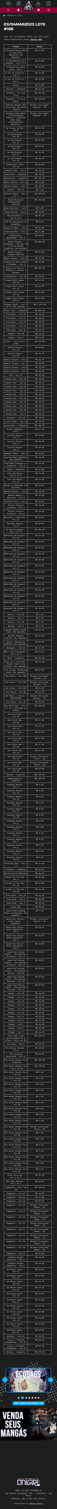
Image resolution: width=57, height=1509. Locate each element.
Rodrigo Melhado (36, 1503)
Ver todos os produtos (28, 1403)
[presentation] (5, 1380)
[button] (18, 1398)
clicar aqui (36, 39)
